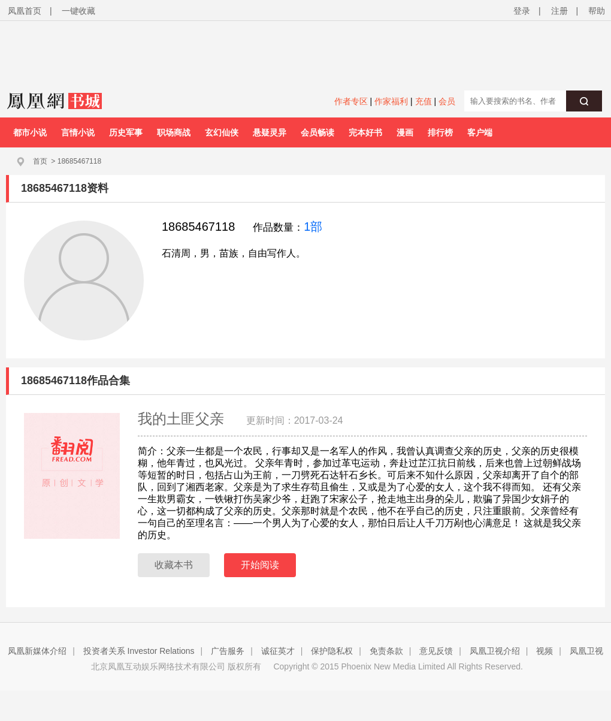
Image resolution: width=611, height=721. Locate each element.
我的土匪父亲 (183, 419)
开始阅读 (260, 565)
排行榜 (440, 132)
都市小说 (30, 132)
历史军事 (126, 132)
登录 (521, 11)
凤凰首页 (24, 11)
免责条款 (386, 651)
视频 (544, 651)
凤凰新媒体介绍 (37, 651)
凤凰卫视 (586, 651)
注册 (559, 11)
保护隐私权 (332, 651)
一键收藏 (78, 11)
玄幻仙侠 (221, 132)
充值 (423, 101)
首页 (40, 161)
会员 (446, 101)
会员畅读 (317, 132)
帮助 (596, 11)
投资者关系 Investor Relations (139, 651)
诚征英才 (278, 651)
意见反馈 (436, 651)
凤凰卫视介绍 (495, 651)
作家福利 (391, 101)
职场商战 (173, 132)
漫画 (405, 132)
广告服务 (227, 651)
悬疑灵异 (269, 132)
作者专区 (351, 101)
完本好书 (365, 132)
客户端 (479, 132)
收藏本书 (174, 565)
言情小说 (78, 132)
